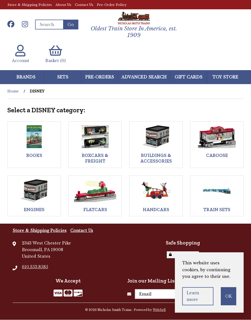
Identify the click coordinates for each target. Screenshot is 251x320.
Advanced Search (144, 77)
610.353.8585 (35, 267)
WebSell (159, 310)
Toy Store (225, 77)
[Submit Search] (70, 24)
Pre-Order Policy (111, 5)
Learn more (193, 296)
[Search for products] (49, 24)
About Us (63, 5)
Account (21, 54)
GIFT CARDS (188, 77)
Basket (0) (56, 54)
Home (13, 91)
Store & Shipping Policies (29, 5)
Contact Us (84, 5)
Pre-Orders (99, 77)
